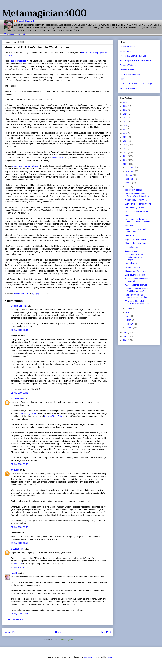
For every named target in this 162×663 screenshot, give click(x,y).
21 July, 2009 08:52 (19, 464)
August (128, 183)
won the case (57, 157)
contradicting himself (28, 413)
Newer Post (11, 632)
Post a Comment (15, 619)
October (129, 175)
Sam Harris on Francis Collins (138, 204)
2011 (125, 156)
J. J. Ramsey (17, 399)
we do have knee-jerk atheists (25, 166)
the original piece (19, 61)
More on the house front (135, 243)
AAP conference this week (136, 285)
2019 (125, 129)
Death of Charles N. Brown (136, 211)
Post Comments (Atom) (64, 640)
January (129, 327)
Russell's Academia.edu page (133, 56)
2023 (125, 114)
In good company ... (133, 267)
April (127, 316)
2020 (125, 125)
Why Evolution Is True (129, 88)
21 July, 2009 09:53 (19, 527)
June (127, 308)
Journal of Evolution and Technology (136, 83)
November (130, 171)
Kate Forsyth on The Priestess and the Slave (136, 296)
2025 (125, 106)
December (130, 167)
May (127, 312)
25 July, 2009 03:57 (19, 614)
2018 (125, 133)
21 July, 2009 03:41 (19, 393)
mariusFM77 (89, 657)
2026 (125, 102)
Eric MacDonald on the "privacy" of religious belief (137, 195)
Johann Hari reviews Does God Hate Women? (136, 290)
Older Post (105, 632)
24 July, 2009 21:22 (19, 567)
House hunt (130, 225)
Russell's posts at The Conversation (135, 60)
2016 (125, 141)
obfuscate (17, 563)
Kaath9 (14, 573)
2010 (125, 160)
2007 (125, 336)
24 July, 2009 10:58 (19, 543)
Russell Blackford (25, 21)
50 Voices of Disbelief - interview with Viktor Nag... (137, 302)
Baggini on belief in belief (136, 239)
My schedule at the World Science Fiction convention (138, 220)
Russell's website (127, 47)
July (127, 186)
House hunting (131, 247)
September (130, 179)
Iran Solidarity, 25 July (134, 208)
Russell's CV (125, 51)
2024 (125, 110)
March (128, 320)
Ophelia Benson (18, 306)
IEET (122, 79)
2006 (125, 340)
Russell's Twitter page (129, 65)
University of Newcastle (130, 74)
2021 (125, 122)
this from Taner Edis (53, 416)
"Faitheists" (130, 235)
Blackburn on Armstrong (135, 271)
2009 (125, 164)
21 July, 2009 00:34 (19, 330)
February (129, 324)
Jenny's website (127, 70)
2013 (125, 148)
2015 (125, 145)
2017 (125, 137)
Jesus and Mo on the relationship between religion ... (135, 257)
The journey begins (133, 190)
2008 (125, 332)
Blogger (110, 657)
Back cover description (135, 275)
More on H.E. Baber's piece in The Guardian (138, 230)
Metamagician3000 (44, 12)
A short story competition (136, 200)
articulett (15, 470)
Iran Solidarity (131, 263)
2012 (125, 152)
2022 (125, 118)
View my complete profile (15, 34)
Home (58, 632)
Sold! (127, 215)
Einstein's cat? (131, 251)
